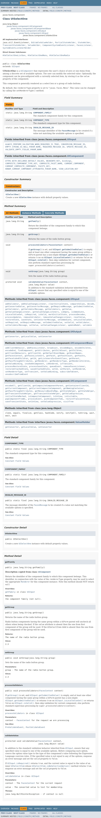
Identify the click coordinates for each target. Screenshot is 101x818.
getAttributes (42, 350)
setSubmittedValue (52, 322)
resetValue (79, 317)
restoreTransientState (78, 399)
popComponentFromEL (15, 399)
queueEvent (55, 366)
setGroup (33, 271)
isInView (57, 396)
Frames (33, 8)
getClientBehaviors (15, 353)
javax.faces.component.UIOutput (30, 31)
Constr (27, 11)
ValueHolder (34, 45)
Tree (30, 3)
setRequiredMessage (30, 322)
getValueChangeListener (17, 312)
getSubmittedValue (83, 306)
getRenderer (41, 361)
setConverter (45, 336)
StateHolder (84, 42)
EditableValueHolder (42, 42)
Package (14, 3)
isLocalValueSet (13, 314)
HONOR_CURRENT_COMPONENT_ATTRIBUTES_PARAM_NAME (30, 169)
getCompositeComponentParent (48, 386)
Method (36, 11)
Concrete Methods (54, 213)
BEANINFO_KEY (53, 161)
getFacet (50, 356)
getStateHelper (68, 391)
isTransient (66, 364)
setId (55, 369)
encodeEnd (10, 350)
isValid (42, 314)
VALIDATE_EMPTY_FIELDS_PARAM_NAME (23, 149)
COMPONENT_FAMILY (42, 113)
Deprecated (39, 3)
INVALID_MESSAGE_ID (43, 128)
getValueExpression (72, 393)
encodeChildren (83, 348)
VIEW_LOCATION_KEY (68, 169)
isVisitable (70, 396)
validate (87, 325)
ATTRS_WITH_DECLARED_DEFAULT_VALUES (24, 161)
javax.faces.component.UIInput (33, 33)
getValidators (52, 309)
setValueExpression (51, 401)
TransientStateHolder (14, 45)
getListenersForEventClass (52, 358)
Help (55, 3)
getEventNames (74, 353)
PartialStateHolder (65, 42)
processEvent (35, 399)
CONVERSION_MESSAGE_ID (73, 144)
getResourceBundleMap (46, 391)
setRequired (11, 322)
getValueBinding (13, 364)
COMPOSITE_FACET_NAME (50, 163)
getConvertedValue (15, 306)
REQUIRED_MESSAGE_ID (53, 147)
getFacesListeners (34, 356)
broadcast (52, 348)
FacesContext (56, 245)
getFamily (33, 221)
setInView (33, 401)
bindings (66, 161)
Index (49, 3)
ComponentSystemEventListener (58, 45)
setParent (65, 369)
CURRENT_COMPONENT (74, 163)
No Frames (42, 8)
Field (20, 11)
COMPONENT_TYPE (41, 120)
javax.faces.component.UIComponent (24, 26)
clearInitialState (58, 304)
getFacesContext (13, 356)
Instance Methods (31, 213)
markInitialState (57, 314)
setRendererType (13, 372)
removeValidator (32, 317)
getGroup (33, 234)
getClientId (34, 353)
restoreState (12, 320)
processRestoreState (16, 366)
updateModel (74, 325)
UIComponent (75, 156)
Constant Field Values (17, 461)
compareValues (77, 304)
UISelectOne (12, 194)
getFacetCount (65, 356)
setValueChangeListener (53, 325)
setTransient (31, 372)
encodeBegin (66, 348)
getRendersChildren (79, 361)
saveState (26, 320)
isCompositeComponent (39, 396)
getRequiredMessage (61, 306)
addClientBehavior (15, 348)
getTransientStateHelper (18, 393)
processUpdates (13, 317)
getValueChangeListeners (46, 312)
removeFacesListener (74, 366)
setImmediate (64, 320)
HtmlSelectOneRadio (59, 55)
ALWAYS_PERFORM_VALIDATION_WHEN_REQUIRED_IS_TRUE (32, 144)
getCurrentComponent (16, 388)
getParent (74, 358)
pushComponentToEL (53, 399)
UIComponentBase (81, 343)
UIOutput (75, 331)
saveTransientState (15, 401)
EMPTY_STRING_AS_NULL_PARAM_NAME (23, 147)
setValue (33, 325)
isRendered (52, 364)
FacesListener (84, 45)
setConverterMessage (44, 320)
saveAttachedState (40, 369)
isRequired (30, 314)
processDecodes (77, 314)
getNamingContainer (73, 388)
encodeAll (10, 386)
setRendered (78, 369)
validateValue (35, 282)
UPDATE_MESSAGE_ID (76, 147)
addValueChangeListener (33, 304)
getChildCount (59, 350)
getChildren (75, 350)
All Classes (57, 8)
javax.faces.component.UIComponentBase (31, 28)
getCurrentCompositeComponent (45, 388)
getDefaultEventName (53, 353)
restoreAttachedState (16, 369)
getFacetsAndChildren (16, 358)
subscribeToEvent (69, 372)
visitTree (68, 401)
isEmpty (65, 312)
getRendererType (58, 361)
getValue (66, 309)
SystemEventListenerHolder (17, 48)
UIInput (16, 66)
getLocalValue (28, 336)
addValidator (12, 304)
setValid (68, 322)
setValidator (83, 322)
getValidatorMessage (32, 309)
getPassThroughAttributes (19, 361)
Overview (5, 3)
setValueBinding (49, 372)
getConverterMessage (37, 306)
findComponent (25, 350)
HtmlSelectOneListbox (14, 55)
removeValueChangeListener (57, 317)
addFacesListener (36, 348)
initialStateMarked (15, 396)
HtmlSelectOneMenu (37, 55)
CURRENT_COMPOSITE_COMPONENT (20, 166)
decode (90, 304)
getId (33, 358)
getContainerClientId (77, 386)
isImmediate (77, 312)
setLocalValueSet (83, 320)
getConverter (12, 336)
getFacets (80, 356)
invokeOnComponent (34, 364)
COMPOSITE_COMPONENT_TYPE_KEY (21, 163)
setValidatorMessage (16, 325)
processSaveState (38, 366)
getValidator (12, 309)
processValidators (38, 245)
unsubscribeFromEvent (16, 374)
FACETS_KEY (44, 166)
